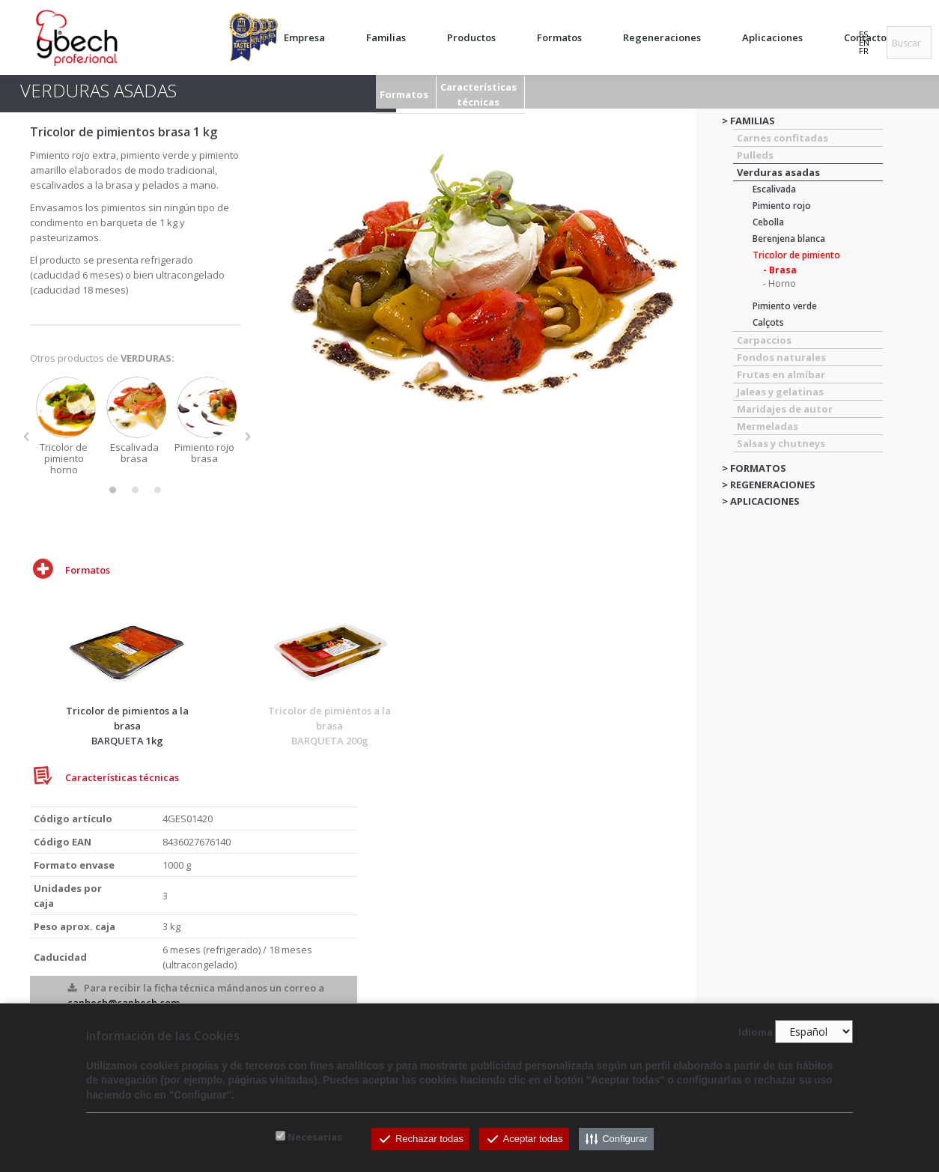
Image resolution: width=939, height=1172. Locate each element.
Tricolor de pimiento (796, 255)
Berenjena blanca (789, 238)
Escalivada (774, 189)
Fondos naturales (781, 357)
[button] (26, 436)
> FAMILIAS (748, 120)
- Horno (779, 283)
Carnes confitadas (782, 138)
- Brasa (780, 270)
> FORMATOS (754, 468)
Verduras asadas (778, 172)
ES (863, 34)
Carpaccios (764, 340)
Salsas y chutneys (781, 443)
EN (864, 42)
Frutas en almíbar (781, 374)
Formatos (404, 94)
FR (864, 50)
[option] (65, 426)
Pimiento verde (785, 306)
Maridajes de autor (785, 409)
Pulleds (755, 155)
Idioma (755, 1032)
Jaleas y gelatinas (780, 391)
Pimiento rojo (782, 205)
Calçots (768, 322)
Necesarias (315, 1137)
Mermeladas (767, 426)
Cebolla (768, 222)
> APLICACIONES (761, 501)
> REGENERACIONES (768, 484)
